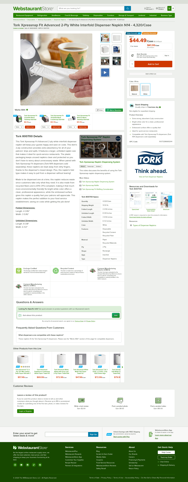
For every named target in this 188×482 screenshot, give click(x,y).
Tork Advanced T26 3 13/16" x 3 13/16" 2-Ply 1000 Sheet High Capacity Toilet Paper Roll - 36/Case (99, 371)
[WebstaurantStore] (33, 448)
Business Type (166, 15)
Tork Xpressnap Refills (90, 185)
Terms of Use (79, 321)
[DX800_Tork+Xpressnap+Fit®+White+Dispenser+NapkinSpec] (135, 202)
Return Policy (134, 468)
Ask (116, 315)
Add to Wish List (151, 74)
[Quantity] (132, 64)
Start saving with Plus (121, 437)
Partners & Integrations (73, 466)
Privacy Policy (90, 321)
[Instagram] (15, 465)
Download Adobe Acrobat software (140, 217)
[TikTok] (34, 465)
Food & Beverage (71, 15)
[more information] (160, 107)
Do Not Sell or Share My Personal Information (158, 478)
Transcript (90, 166)
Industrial (153, 15)
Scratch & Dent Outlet (104, 454)
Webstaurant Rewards (73, 454)
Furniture (110, 15)
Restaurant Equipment (24, 15)
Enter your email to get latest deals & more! (25, 434)
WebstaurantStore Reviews (106, 466)
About (83, 166)
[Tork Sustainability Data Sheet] (151, 202)
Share (100, 110)
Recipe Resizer (70, 463)
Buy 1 (131, 37)
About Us (132, 451)
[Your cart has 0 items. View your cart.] (171, 8)
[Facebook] (27, 465)
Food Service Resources (105, 463)
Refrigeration (42, 15)
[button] (105, 38)
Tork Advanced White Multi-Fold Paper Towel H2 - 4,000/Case (80, 371)
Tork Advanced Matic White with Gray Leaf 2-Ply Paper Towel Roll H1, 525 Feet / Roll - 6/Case (61, 371)
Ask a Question (114, 110)
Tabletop (86, 15)
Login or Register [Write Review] (25, 411)
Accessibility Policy (132, 478)
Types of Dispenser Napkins (152, 225)
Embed (98, 166)
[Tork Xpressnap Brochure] (166, 202)
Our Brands (133, 454)
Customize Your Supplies (74, 460)
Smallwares (56, 15)
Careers (132, 457)
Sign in (167, 55)
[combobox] (90, 8)
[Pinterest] (40, 465)
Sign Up (93, 434)
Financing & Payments (137, 460)
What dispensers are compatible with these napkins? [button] (40, 335)
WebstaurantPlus (71, 451)
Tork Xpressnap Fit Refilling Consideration (97, 189)
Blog (98, 451)
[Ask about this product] (69, 315)
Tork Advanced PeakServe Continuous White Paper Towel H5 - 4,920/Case (42, 371)
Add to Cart (30, 127)
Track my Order (166, 457)
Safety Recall (101, 468)
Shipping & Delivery (166, 465)
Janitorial (141, 15)
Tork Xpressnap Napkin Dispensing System (99, 162)
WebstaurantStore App (73, 457)
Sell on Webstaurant (136, 466)
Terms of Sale (94, 478)
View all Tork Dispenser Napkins (151, 177)
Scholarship (133, 463)
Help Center (166, 452)
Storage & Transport (126, 15)
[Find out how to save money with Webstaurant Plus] (15, 116)
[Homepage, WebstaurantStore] (33, 8)
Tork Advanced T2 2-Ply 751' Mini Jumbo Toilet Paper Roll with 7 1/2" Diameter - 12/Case (23, 371)
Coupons (99, 460)
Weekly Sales (101, 457)
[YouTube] (21, 465)
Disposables (98, 15)
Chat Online (163, 462)
